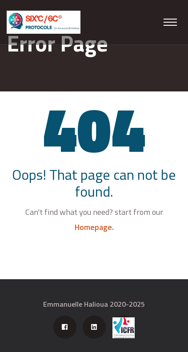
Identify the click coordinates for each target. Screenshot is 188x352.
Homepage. (94, 227)
